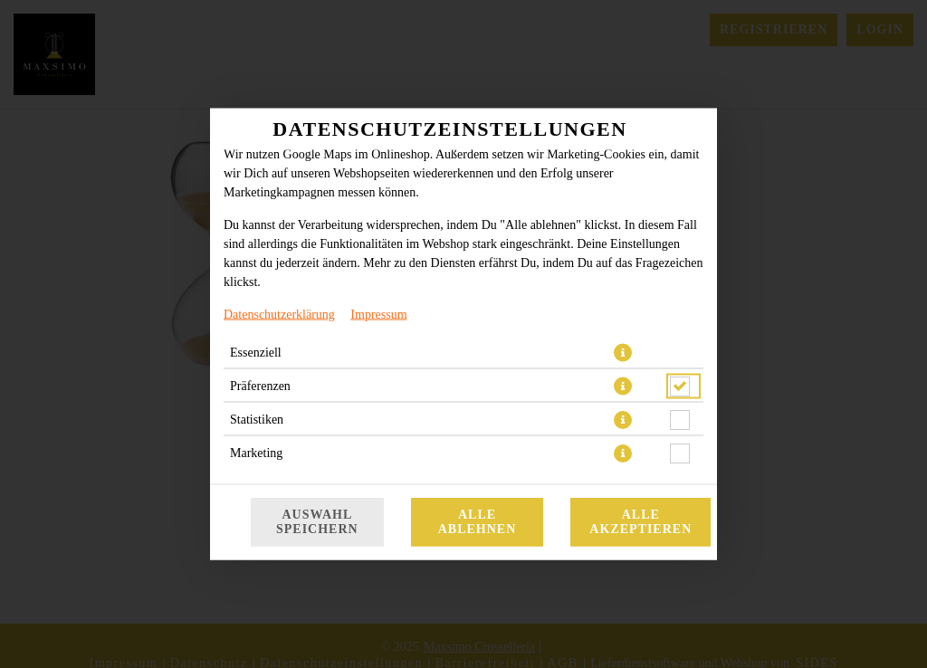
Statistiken (256, 419)
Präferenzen (260, 386)
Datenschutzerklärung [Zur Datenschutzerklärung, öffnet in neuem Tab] (279, 314)
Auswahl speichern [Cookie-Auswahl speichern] (317, 522)
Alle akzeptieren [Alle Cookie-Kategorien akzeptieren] (640, 522)
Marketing (256, 453)
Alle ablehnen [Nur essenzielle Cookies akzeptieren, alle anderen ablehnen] (477, 522)
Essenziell (256, 352)
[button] (623, 353)
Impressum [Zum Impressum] (378, 314)
